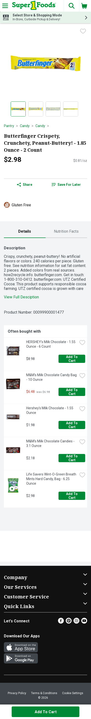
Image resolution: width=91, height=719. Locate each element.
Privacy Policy (17, 693)
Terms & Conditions (44, 693)
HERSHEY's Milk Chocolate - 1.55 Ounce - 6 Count (51, 344)
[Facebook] (61, 622)
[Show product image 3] (53, 108)
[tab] (25, 231)
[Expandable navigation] (5, 6)
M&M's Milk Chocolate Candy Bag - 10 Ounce (51, 377)
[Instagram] (76, 622)
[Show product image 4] (70, 108)
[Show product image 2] (35, 108)
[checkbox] (83, 31)
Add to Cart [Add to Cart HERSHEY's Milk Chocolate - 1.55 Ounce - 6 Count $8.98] (72, 359)
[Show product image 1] (18, 108)
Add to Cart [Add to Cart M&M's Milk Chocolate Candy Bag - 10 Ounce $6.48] (72, 392)
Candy (25, 126)
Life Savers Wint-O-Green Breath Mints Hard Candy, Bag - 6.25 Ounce (51, 478)
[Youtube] (84, 622)
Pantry (9, 126)
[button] (71, 6)
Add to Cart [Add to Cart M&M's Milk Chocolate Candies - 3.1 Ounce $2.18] (72, 458)
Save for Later (66, 185)
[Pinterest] (69, 622)
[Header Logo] (33, 6)
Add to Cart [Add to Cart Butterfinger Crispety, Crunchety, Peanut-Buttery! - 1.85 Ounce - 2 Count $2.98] (46, 712)
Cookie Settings (72, 693)
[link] (66, 184)
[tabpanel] (45, 374)
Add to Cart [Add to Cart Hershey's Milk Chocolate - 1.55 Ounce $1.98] (72, 425)
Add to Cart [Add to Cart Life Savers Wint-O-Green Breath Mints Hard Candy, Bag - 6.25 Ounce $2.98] (72, 496)
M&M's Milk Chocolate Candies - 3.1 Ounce (50, 443)
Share (24, 185)
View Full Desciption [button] (21, 297)
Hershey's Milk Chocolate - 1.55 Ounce (50, 410)
